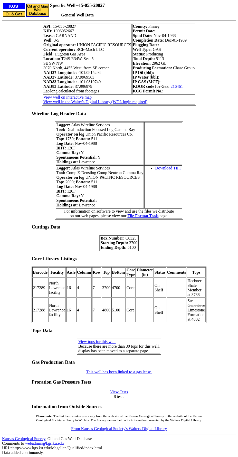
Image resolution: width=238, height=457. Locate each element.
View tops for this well (97, 341)
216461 (177, 86)
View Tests (119, 392)
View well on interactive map (67, 97)
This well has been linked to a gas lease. (119, 372)
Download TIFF (168, 168)
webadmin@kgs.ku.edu (44, 443)
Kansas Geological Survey (23, 438)
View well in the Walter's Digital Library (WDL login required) (95, 102)
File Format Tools (142, 216)
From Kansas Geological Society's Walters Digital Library (119, 428)
